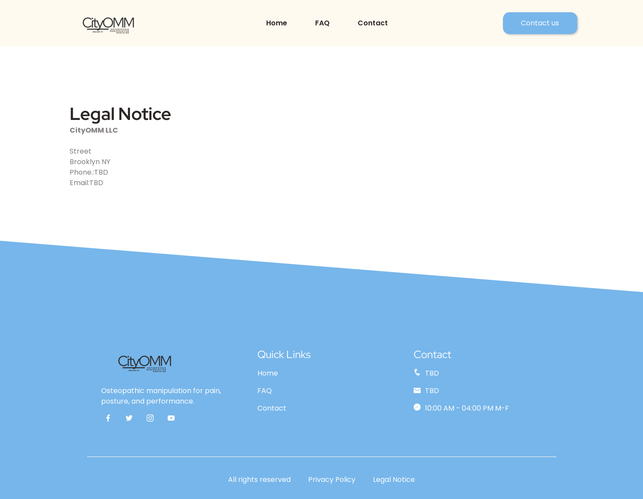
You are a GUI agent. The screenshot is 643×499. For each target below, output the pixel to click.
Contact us (540, 23)
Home (276, 23)
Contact (373, 23)
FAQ (322, 23)
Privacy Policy (331, 479)
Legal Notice (394, 479)
